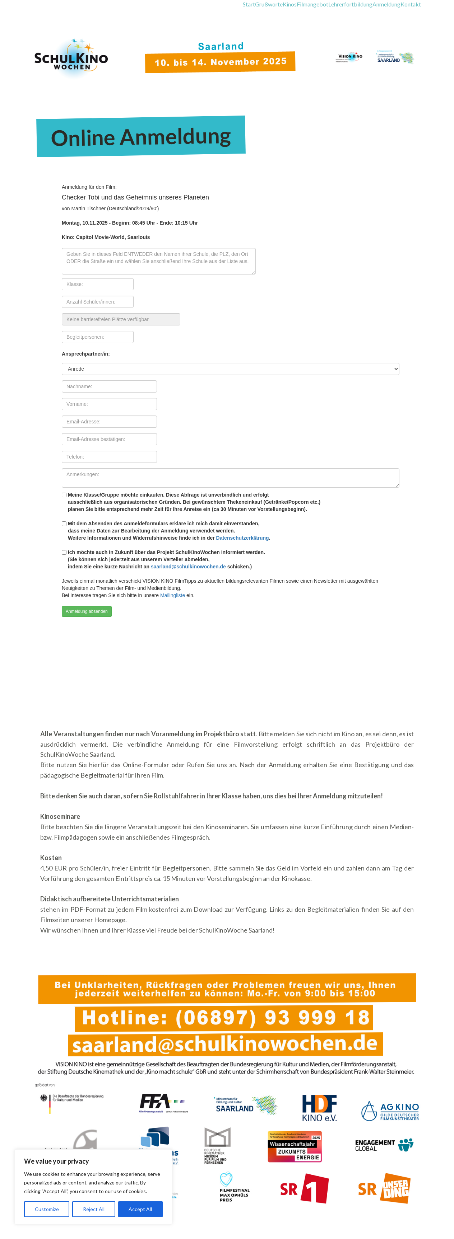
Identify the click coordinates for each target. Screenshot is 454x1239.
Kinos (290, 4)
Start (249, 4)
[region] (93, 1187)
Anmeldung (386, 4)
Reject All (94, 1209)
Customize (47, 1209)
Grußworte (269, 4)
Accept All (140, 1209)
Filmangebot (312, 4)
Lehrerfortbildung (350, 4)
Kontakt (410, 4)
